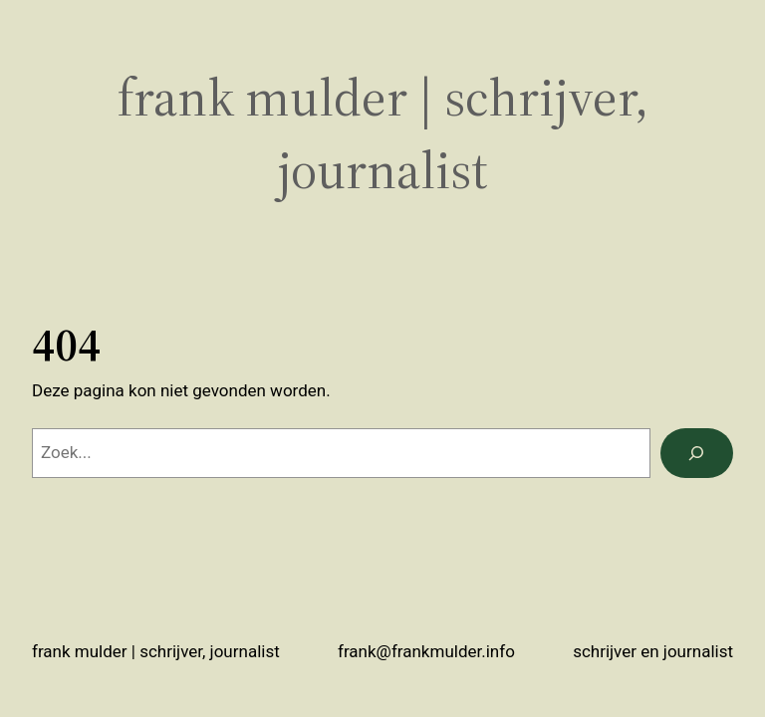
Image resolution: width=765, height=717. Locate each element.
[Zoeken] (696, 453)
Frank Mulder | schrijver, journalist (156, 651)
